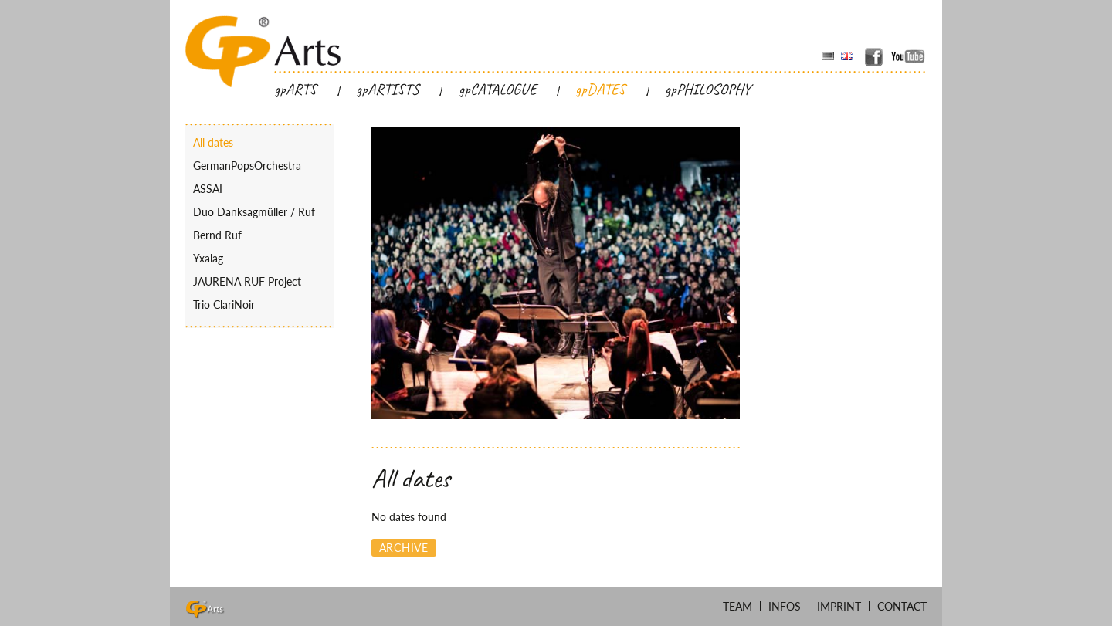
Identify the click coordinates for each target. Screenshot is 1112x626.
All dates (213, 142)
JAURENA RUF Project (247, 281)
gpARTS (295, 89)
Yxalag (208, 258)
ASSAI (207, 188)
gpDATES (600, 89)
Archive (404, 547)
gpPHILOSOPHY (708, 89)
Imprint (839, 606)
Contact (902, 606)
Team (737, 606)
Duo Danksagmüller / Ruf (254, 211)
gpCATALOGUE (498, 89)
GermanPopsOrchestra (247, 165)
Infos (784, 606)
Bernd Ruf (217, 235)
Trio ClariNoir (224, 304)
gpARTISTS (387, 89)
